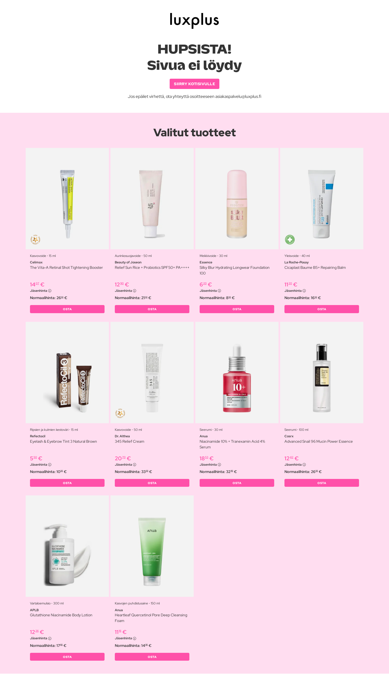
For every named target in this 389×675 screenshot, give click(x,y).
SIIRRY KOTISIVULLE (194, 83)
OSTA (67, 309)
